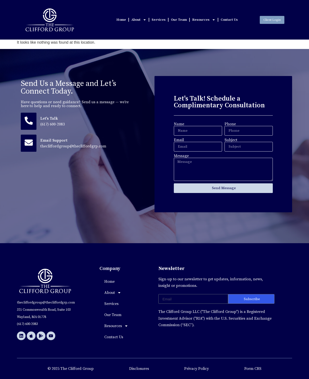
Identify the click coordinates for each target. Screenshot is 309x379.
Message (181, 156)
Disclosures (139, 368)
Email (179, 140)
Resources (203, 20)
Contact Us (229, 20)
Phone (230, 124)
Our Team (179, 20)
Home (121, 20)
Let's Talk (49, 118)
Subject (231, 140)
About (138, 20)
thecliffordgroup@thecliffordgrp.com (74, 146)
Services (159, 20)
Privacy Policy (196, 368)
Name (179, 124)
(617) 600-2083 (53, 124)
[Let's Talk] (29, 121)
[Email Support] (29, 143)
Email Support (54, 140)
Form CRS (252, 368)
